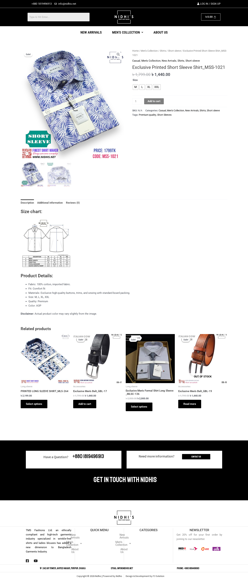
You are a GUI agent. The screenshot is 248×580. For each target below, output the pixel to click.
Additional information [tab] (50, 202)
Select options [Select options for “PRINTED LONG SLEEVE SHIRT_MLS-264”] (34, 403)
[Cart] (210, 16)
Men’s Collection (127, 32)
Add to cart (154, 101)
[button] (128, 32)
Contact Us (196, 456)
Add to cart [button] (84, 403)
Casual (136, 60)
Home (135, 50)
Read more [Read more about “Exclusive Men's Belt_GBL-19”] (189, 403)
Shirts (163, 50)
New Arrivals (91, 32)
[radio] (135, 87)
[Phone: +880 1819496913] (175, 568)
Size (135, 80)
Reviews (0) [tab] (73, 202)
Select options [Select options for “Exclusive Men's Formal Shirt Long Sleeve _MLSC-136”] (139, 406)
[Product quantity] (137, 101)
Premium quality (147, 114)
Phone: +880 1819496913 (188, 568)
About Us (160, 32)
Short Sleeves (164, 114)
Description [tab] (27, 202)
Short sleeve (174, 50)
